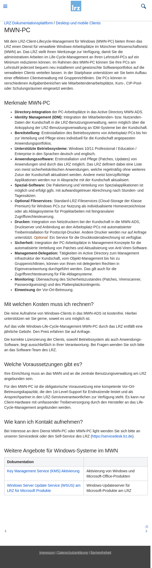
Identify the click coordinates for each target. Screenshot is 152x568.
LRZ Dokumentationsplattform (28, 23)
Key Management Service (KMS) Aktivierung (43, 471)
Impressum (47, 552)
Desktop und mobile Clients (78, 23)
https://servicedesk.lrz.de (112, 436)
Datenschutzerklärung (72, 552)
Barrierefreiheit (101, 552)
